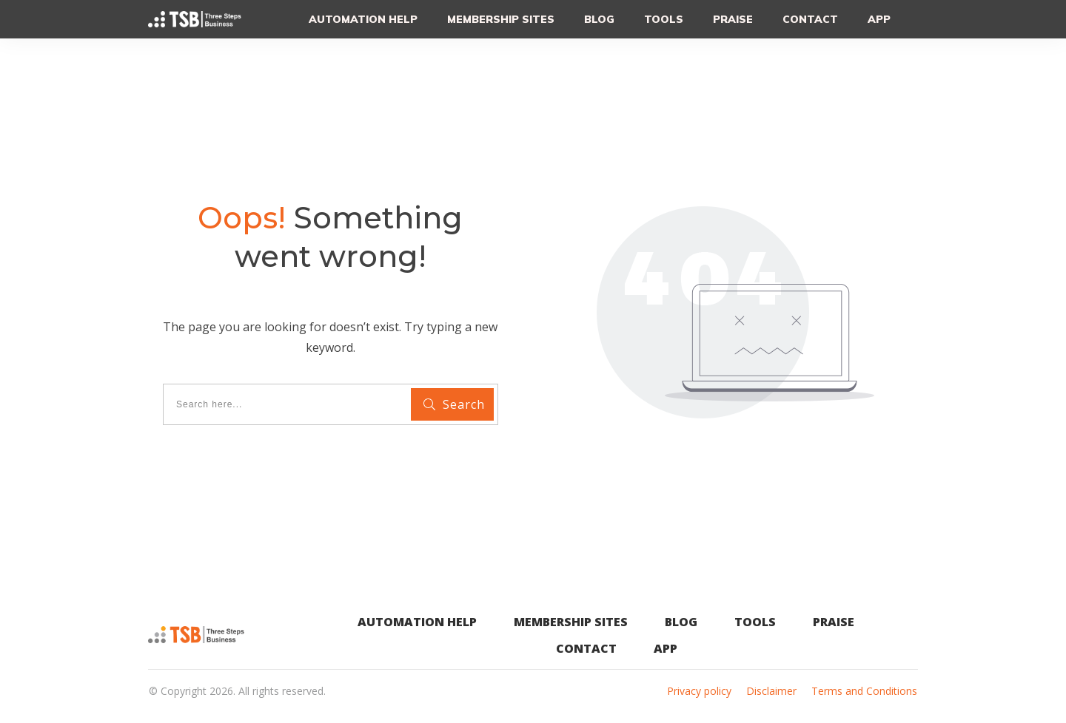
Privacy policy (699, 691)
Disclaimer (771, 691)
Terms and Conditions (864, 691)
